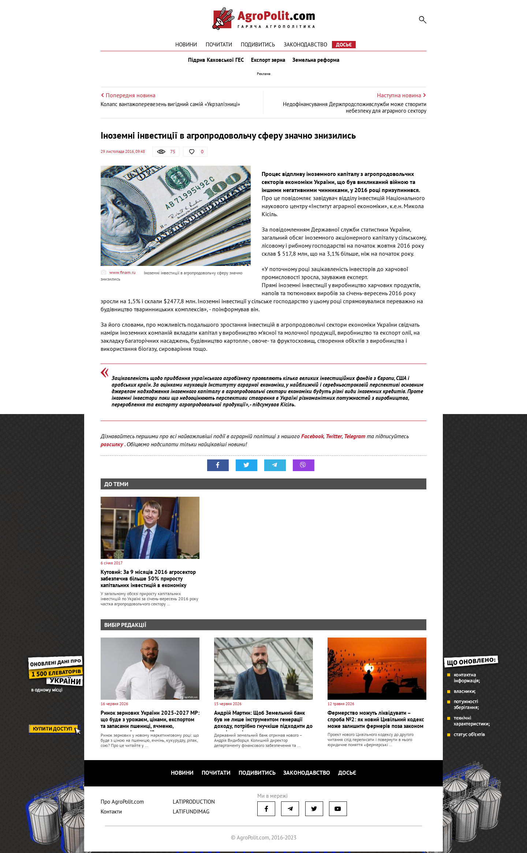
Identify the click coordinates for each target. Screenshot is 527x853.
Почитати (219, 44)
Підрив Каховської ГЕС (214, 61)
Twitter (334, 439)
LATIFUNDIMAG (191, 812)
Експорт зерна (268, 61)
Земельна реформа (317, 61)
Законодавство (305, 44)
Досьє (344, 44)
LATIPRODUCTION (194, 803)
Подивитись (258, 44)
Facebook (312, 439)
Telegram (354, 439)
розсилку (112, 447)
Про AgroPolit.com (122, 803)
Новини (186, 44)
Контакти (111, 812)
